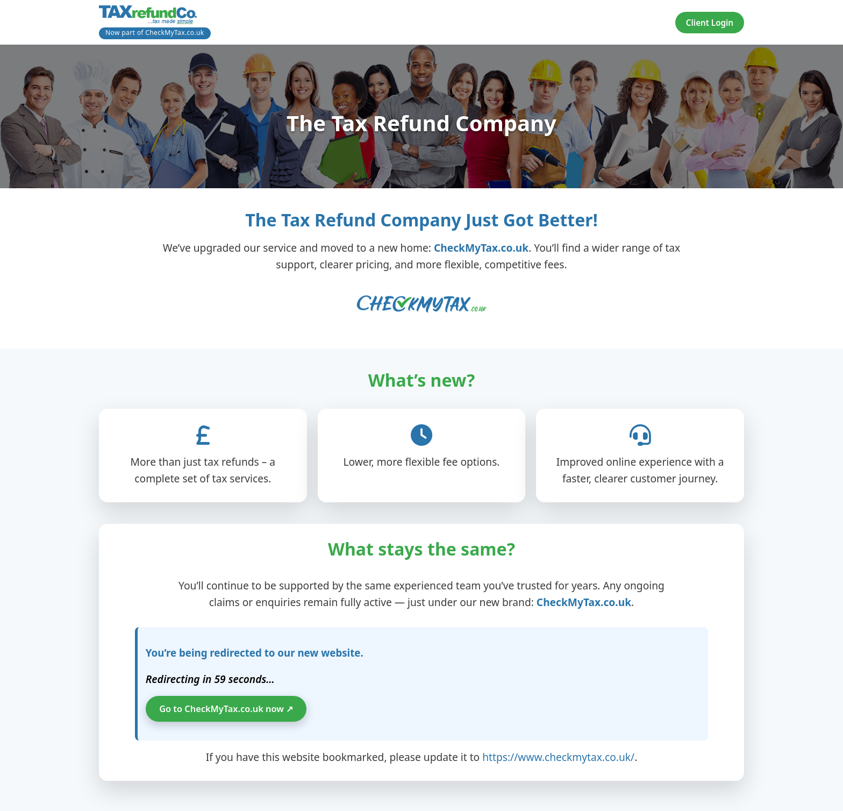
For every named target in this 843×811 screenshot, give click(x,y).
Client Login (709, 22)
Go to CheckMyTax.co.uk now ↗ (230, 711)
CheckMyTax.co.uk (481, 247)
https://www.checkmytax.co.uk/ (558, 759)
